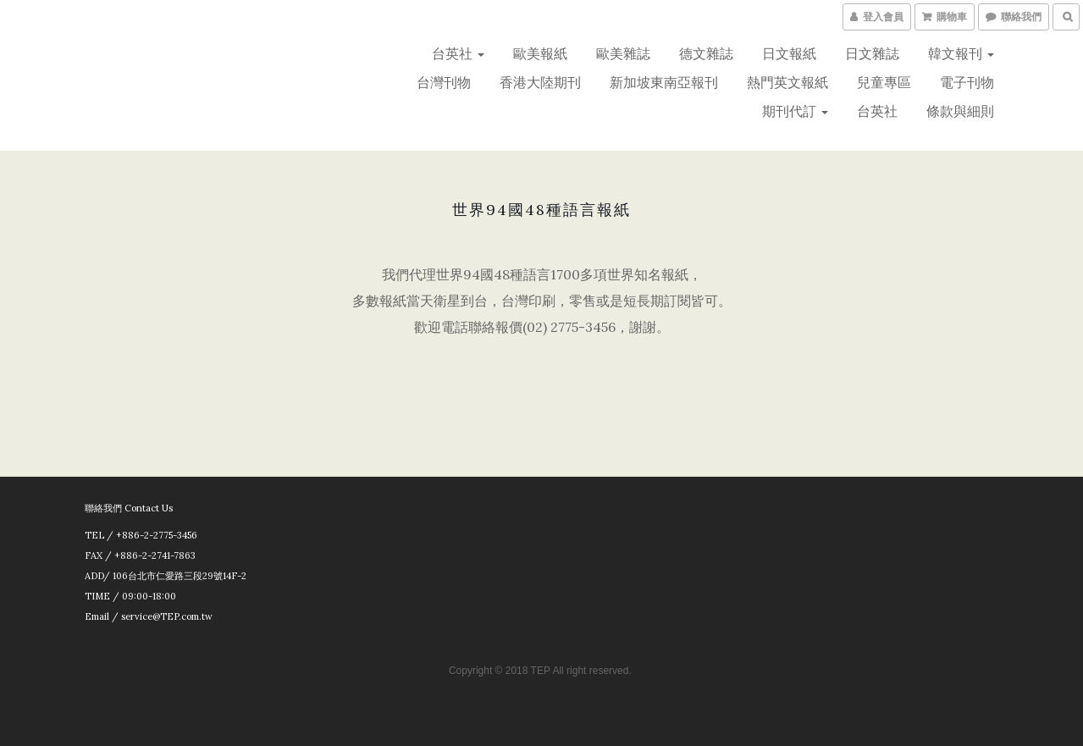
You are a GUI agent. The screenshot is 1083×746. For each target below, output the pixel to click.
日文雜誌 (872, 53)
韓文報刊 (961, 53)
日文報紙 (789, 53)
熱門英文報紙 (787, 82)
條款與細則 (960, 110)
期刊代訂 (795, 110)
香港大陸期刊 (540, 82)
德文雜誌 (706, 53)
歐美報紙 (540, 53)
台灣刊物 (444, 82)
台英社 (458, 53)
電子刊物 (967, 82)
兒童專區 (884, 82)
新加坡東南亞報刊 (664, 82)
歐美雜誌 (623, 53)
